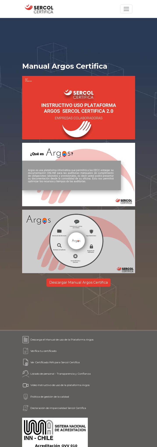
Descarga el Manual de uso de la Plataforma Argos (57, 339)
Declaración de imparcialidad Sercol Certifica (54, 408)
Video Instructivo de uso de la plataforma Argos (56, 385)
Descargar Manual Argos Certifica (78, 282)
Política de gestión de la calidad (45, 396)
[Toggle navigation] (126, 9)
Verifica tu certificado (39, 350)
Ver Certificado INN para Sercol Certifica (51, 362)
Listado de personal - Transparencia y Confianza (56, 373)
